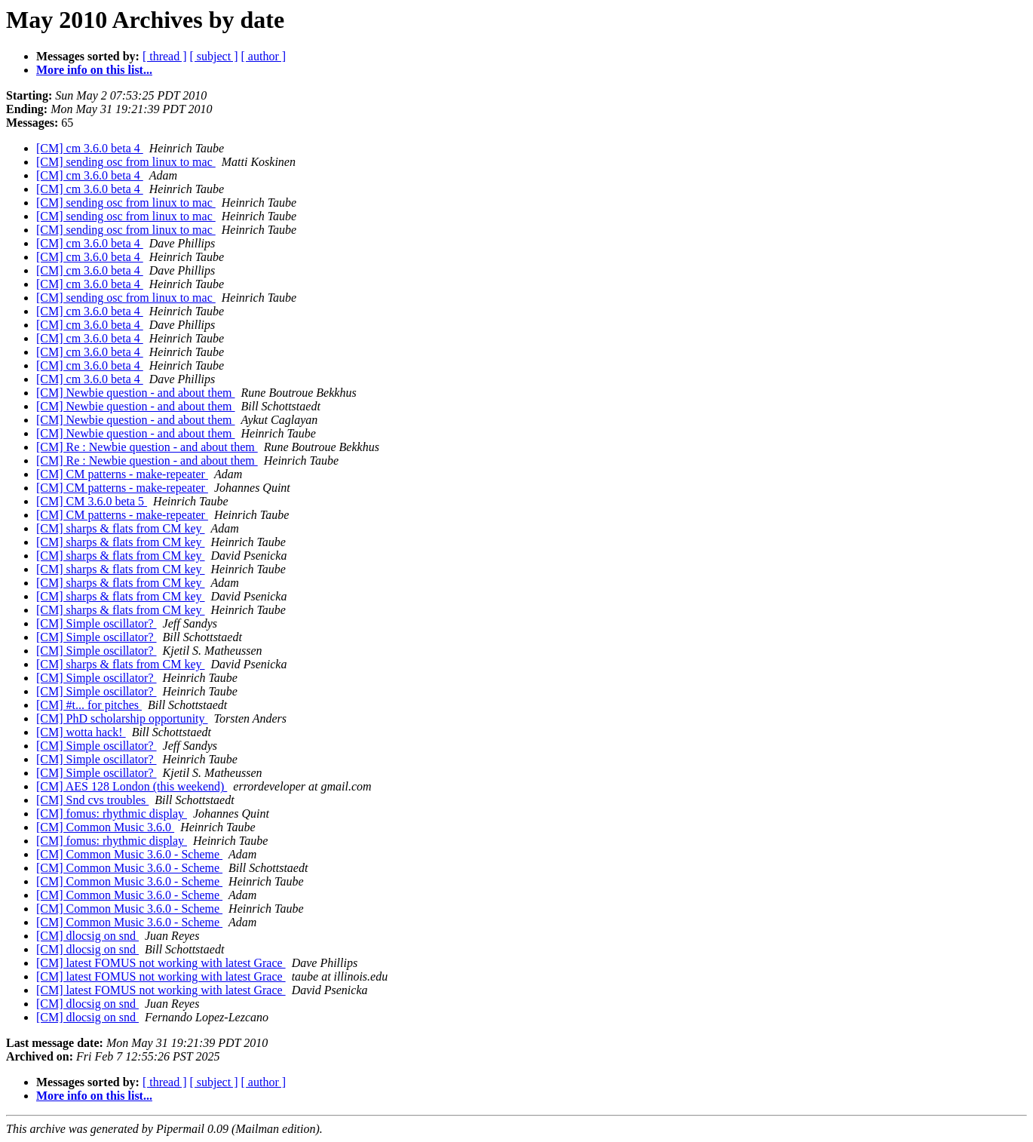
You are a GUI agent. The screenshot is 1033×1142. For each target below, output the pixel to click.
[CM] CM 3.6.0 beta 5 (91, 501)
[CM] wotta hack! (81, 732)
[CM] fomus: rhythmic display (111, 813)
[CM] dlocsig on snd (87, 935)
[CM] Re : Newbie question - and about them (147, 447)
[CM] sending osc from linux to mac (126, 161)
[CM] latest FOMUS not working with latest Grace (161, 962)
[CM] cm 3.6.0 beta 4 (89, 148)
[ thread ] (165, 56)
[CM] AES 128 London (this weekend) (131, 786)
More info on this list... (94, 69)
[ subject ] (214, 56)
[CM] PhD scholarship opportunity (122, 718)
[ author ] (264, 56)
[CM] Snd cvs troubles (92, 800)
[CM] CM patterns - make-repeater (122, 474)
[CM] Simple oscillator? (96, 623)
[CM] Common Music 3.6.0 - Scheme (129, 854)
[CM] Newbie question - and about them (135, 392)
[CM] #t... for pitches (89, 704)
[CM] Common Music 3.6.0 (105, 827)
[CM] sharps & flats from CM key (120, 528)
